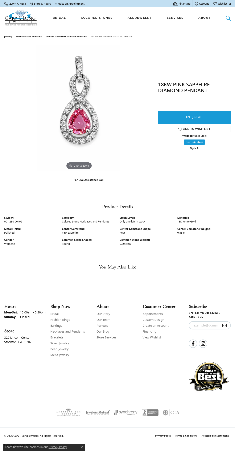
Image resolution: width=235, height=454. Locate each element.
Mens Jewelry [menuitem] (59, 355)
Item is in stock (194, 141)
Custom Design (153, 320)
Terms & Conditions (186, 435)
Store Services (106, 337)
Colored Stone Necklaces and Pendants (66, 36)
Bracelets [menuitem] (56, 337)
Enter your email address (204, 315)
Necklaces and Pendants (29, 36)
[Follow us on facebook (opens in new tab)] (193, 344)
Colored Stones (96, 18)
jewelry (8, 36)
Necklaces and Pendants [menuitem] (67, 331)
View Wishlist (152, 337)
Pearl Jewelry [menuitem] (59, 349)
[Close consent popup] (82, 447)
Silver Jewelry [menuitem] (59, 343)
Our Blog (102, 331)
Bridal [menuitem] (54, 314)
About (204, 18)
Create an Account (156, 326)
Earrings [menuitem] (56, 326)
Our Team (103, 320)
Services (175, 18)
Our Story (103, 314)
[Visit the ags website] (68, 412)
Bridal (59, 18)
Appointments (153, 314)
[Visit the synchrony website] (125, 412)
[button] (202, 3)
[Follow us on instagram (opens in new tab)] (203, 344)
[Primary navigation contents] (131, 18)
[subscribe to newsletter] (224, 325)
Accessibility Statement (215, 435)
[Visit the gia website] (171, 412)
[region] (79, 108)
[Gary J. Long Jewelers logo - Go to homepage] (21, 18)
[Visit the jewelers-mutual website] (98, 412)
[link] (15, 3)
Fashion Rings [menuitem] (60, 320)
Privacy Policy (163, 435)
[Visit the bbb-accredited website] (150, 412)
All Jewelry (140, 18)
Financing (149, 331)
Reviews (102, 326)
